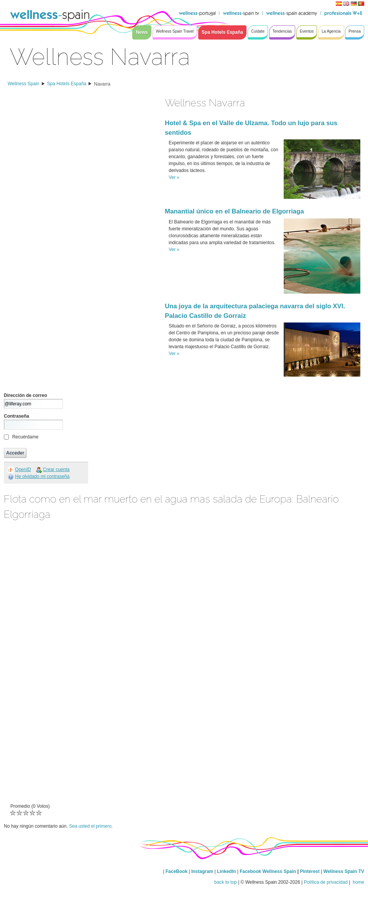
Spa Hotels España (67, 83)
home (358, 882)
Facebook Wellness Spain (268, 871)
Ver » (174, 177)
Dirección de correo (25, 395)
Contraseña (16, 416)
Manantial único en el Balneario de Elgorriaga (234, 211)
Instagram (202, 871)
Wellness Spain (23, 83)
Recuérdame (25, 437)
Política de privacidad (326, 882)
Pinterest (310, 871)
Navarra (102, 84)
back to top (225, 882)
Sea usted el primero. (91, 826)
